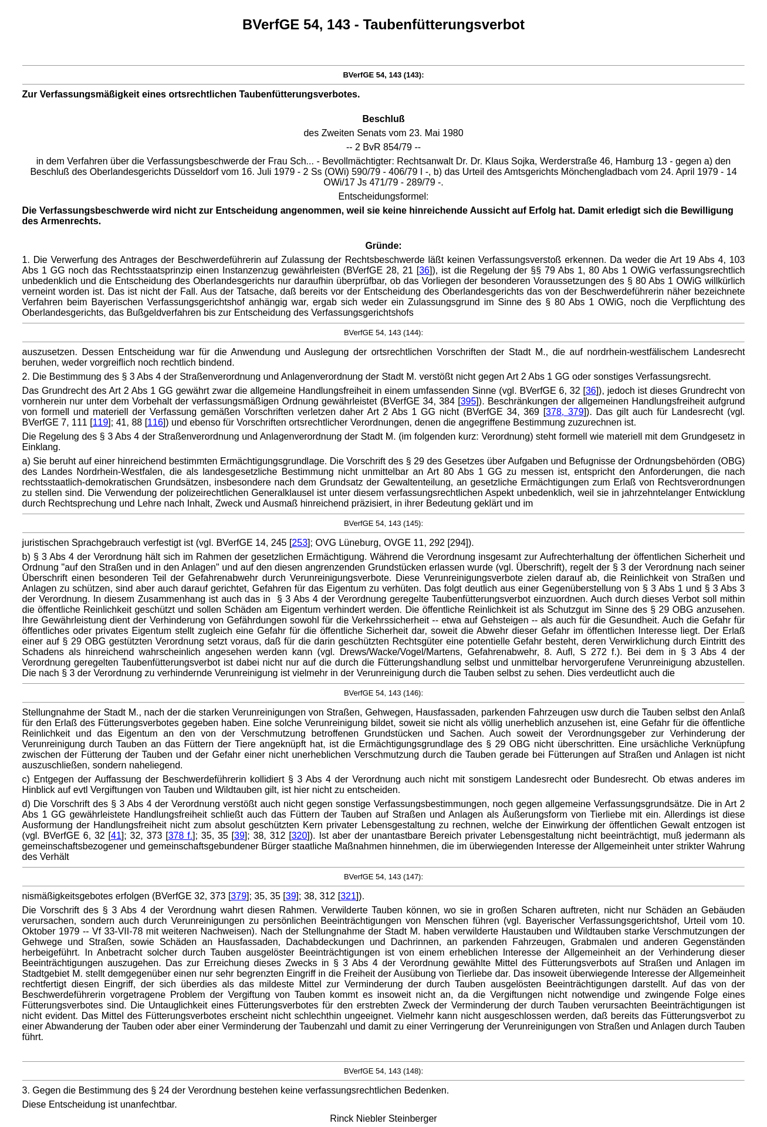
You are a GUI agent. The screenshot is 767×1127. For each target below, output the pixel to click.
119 (101, 422)
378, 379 (565, 412)
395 (469, 401)
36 (424, 270)
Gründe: (383, 246)
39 (239, 836)
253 (300, 543)
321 (348, 896)
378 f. (180, 836)
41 (116, 836)
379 (238, 896)
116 (155, 422)
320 (300, 836)
